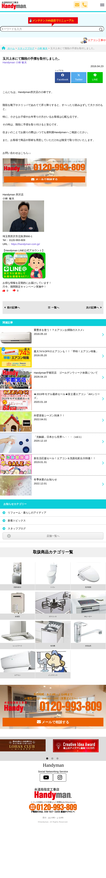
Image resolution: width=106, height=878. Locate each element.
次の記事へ (94, 307)
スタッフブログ (17, 528)
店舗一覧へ (53, 535)
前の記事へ (12, 307)
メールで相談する (53, 722)
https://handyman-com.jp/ (25, 244)
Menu (96, 3)
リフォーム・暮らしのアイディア (27, 512)
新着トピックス (17, 520)
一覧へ (53, 307)
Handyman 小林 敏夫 (15, 62)
